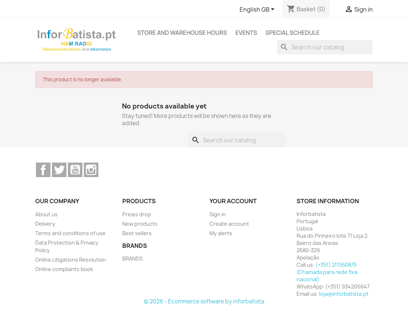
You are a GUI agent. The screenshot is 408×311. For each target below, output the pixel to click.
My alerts (220, 233)
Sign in (217, 214)
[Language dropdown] (258, 9)
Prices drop (136, 214)
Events (246, 33)
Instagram (91, 170)
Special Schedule (292, 33)
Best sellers (137, 233)
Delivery (45, 223)
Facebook (43, 170)
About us (46, 214)
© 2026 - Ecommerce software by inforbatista (204, 301)
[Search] (325, 47)
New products (140, 223)
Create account (229, 223)
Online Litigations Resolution (70, 259)
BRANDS (132, 258)
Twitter (59, 170)
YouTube (75, 170)
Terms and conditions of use (70, 233)
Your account (233, 201)
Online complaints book (64, 269)
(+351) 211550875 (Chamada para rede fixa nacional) (327, 272)
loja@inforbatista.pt (343, 293)
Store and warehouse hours (182, 33)
